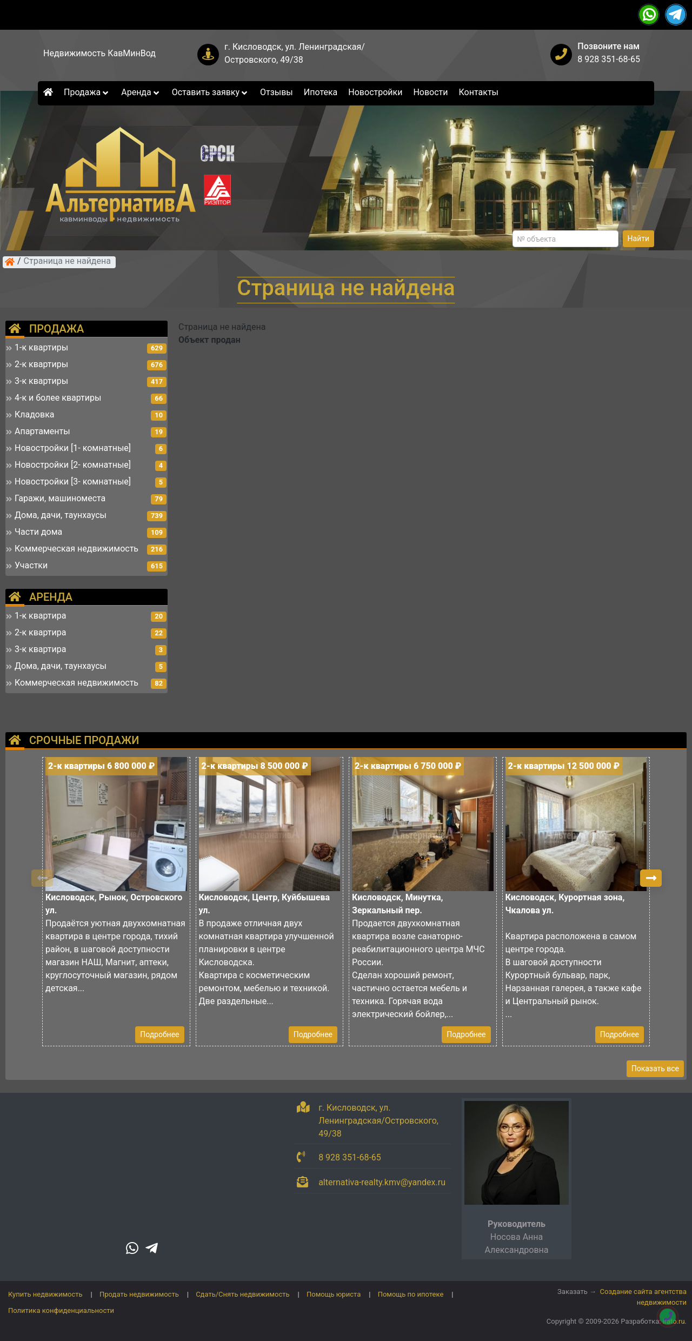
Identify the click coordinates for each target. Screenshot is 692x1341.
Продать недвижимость (139, 1294)
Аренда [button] (141, 92)
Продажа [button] (87, 92)
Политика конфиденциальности (61, 1310)
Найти (639, 238)
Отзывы (276, 92)
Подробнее (159, 1034)
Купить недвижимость (45, 1294)
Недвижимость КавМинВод (99, 53)
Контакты (478, 92)
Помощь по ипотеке (411, 1294)
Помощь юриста (334, 1294)
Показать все (655, 1068)
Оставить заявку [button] (210, 92)
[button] (651, 878)
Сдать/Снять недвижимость (242, 1294)
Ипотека (321, 92)
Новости (430, 92)
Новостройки (375, 92)
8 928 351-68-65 (608, 59)
